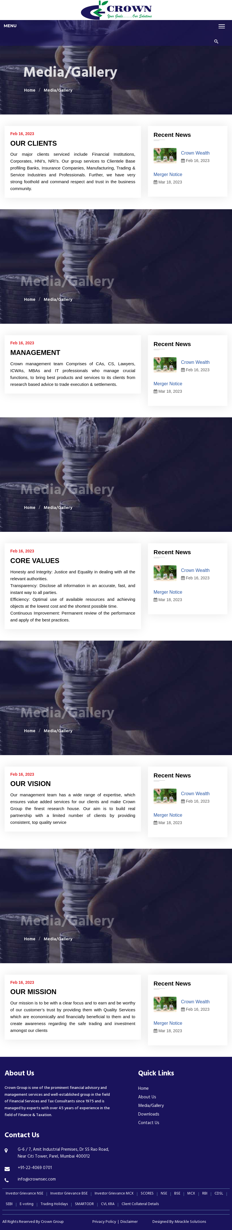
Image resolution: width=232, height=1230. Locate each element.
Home (29, 91)
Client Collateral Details (140, 1205)
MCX (191, 1194)
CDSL (219, 1194)
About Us (147, 1097)
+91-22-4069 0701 (35, 1168)
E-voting (26, 1205)
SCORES (147, 1194)
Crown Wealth (195, 153)
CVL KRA (107, 1205)
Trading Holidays (54, 1205)
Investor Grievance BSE (69, 1194)
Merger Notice (168, 174)
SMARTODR (84, 1205)
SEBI (9, 1205)
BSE (177, 1194)
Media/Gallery (58, 91)
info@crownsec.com (37, 1180)
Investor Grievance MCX (114, 1194)
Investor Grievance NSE (24, 1194)
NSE (164, 1194)
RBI (204, 1194)
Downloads (148, 1115)
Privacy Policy (104, 1222)
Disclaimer (129, 1222)
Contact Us (148, 1123)
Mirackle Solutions (190, 1222)
